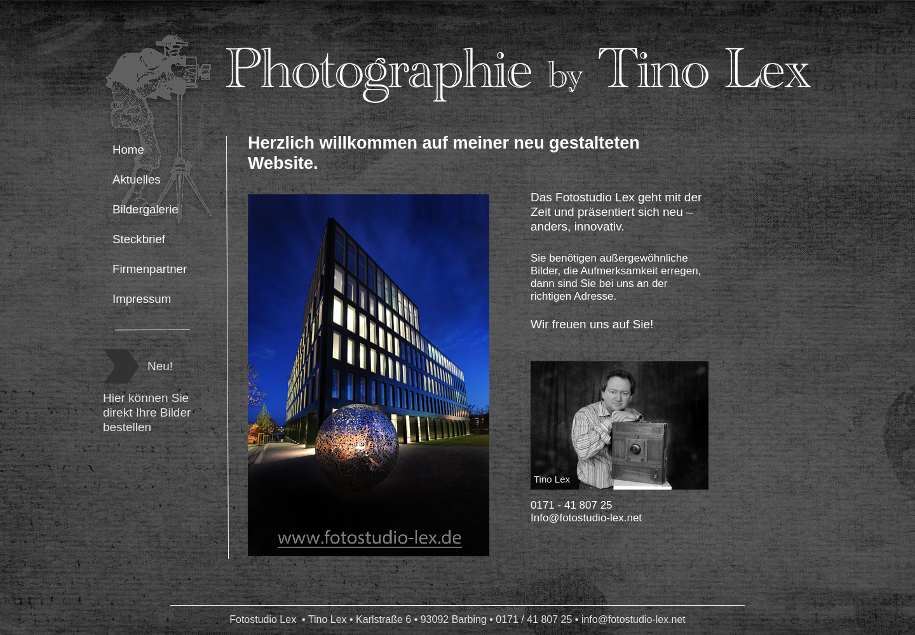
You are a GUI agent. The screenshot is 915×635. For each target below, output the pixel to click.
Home (128, 149)
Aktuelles (136, 179)
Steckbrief (138, 239)
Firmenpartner (149, 269)
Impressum (141, 298)
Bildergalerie (145, 209)
